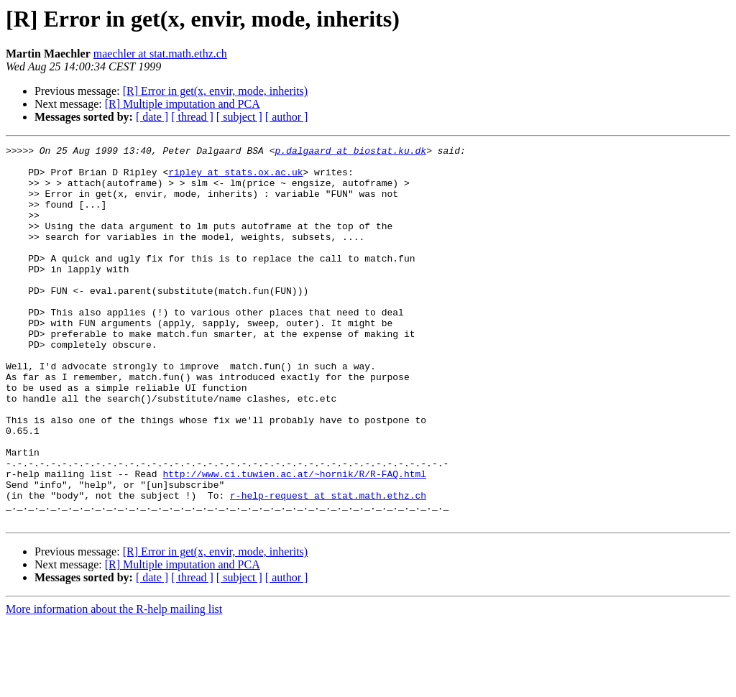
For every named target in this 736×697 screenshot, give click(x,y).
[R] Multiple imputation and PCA (182, 104)
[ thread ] (192, 117)
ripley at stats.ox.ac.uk (235, 178)
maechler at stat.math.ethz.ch (160, 53)
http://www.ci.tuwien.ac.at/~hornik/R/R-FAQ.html (294, 540)
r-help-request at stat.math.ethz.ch (328, 566)
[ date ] (152, 117)
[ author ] (286, 117)
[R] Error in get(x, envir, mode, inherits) (215, 91)
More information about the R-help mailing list (114, 684)
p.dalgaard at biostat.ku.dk (350, 152)
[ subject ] (239, 117)
